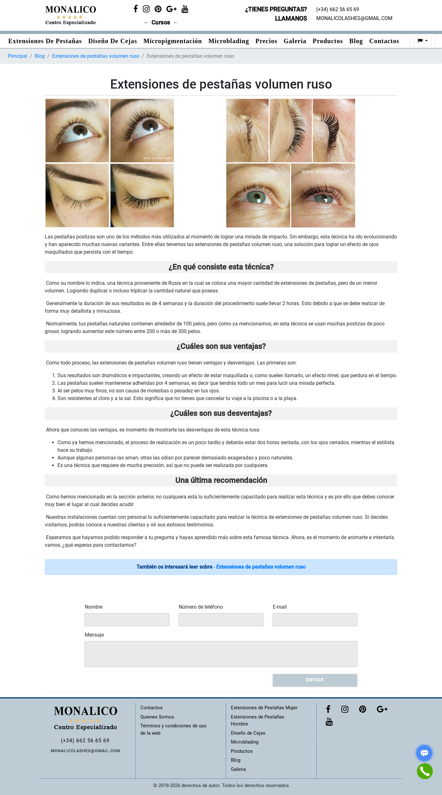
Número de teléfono (201, 607)
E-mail (280, 607)
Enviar (315, 679)
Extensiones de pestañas (45, 40)
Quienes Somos (157, 717)
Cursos (160, 22)
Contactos (384, 40)
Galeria (295, 40)
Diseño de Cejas (112, 40)
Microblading (228, 40)
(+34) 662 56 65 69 (85, 741)
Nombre (94, 607)
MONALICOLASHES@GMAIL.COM (85, 750)
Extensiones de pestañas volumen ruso (95, 56)
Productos (328, 40)
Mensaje (94, 635)
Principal (17, 56)
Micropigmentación (173, 40)
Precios (266, 40)
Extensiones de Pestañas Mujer (264, 708)
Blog (356, 40)
